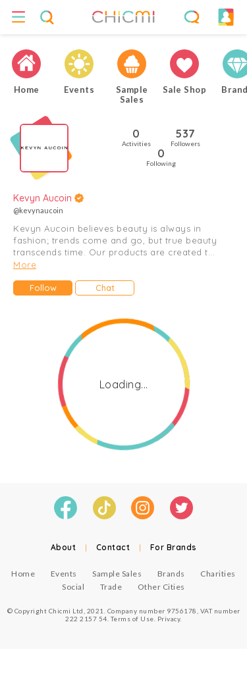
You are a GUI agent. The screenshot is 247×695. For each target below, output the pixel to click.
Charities (218, 574)
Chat (105, 287)
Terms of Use (132, 619)
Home (23, 574)
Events (64, 574)
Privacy (168, 619)
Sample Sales (117, 574)
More (24, 264)
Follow (43, 287)
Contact (113, 547)
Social (73, 587)
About (63, 547)
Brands (171, 574)
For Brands (173, 547)
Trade (111, 587)
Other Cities (161, 587)
